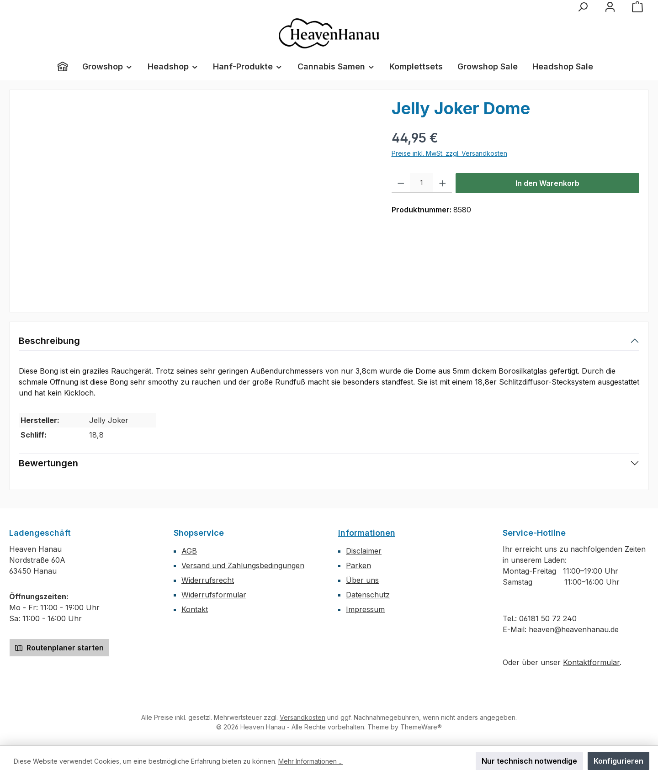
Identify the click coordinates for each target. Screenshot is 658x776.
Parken (358, 565)
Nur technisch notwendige (529, 760)
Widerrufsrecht (207, 580)
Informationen (366, 533)
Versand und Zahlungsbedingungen (242, 565)
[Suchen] (582, 7)
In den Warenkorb (547, 183)
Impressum (365, 609)
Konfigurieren (618, 760)
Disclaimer (364, 550)
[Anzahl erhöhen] (442, 183)
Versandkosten (302, 717)
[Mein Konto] (610, 7)
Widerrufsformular (213, 594)
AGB (189, 550)
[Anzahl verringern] (401, 183)
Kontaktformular (591, 662)
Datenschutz (368, 594)
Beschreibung (49, 340)
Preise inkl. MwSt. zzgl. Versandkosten (449, 153)
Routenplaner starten (59, 647)
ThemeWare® (421, 727)
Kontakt (194, 609)
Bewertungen (48, 463)
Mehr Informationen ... (310, 761)
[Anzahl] (421, 183)
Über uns (362, 580)
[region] (196, 197)
